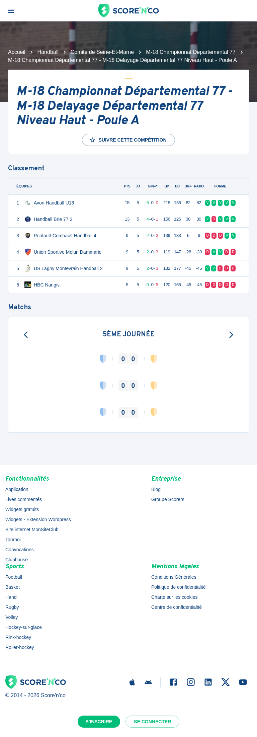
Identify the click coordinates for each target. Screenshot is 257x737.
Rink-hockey (18, 637)
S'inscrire (99, 721)
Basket (12, 587)
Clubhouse (16, 559)
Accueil (16, 52)
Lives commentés (23, 499)
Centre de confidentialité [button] (176, 607)
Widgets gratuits (22, 509)
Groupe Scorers (167, 499)
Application (16, 489)
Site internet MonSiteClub (32, 529)
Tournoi (13, 539)
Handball (48, 52)
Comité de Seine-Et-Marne (102, 52)
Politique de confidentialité (178, 587)
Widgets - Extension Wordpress (38, 519)
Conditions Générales (173, 577)
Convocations (19, 549)
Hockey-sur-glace (23, 627)
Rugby (12, 607)
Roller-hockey (19, 647)
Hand (10, 597)
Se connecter (152, 721)
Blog (156, 489)
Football (13, 577)
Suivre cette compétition (127, 140)
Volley (11, 617)
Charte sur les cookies (174, 597)
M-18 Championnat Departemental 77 (191, 52)
